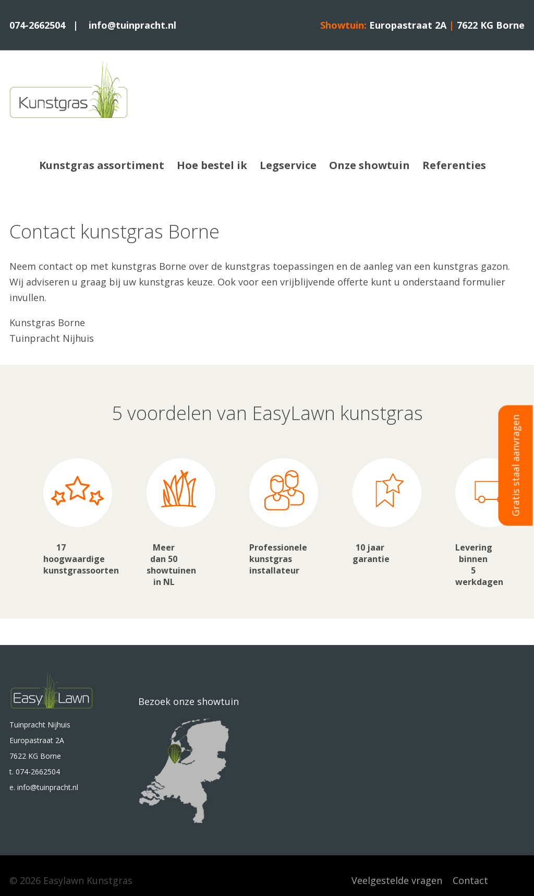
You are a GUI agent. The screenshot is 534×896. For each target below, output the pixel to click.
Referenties (454, 165)
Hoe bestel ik (212, 165)
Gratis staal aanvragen (515, 465)
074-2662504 (38, 25)
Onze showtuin (369, 165)
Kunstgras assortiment (101, 165)
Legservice (288, 165)
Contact (470, 880)
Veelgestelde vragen (396, 880)
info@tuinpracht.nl (132, 25)
